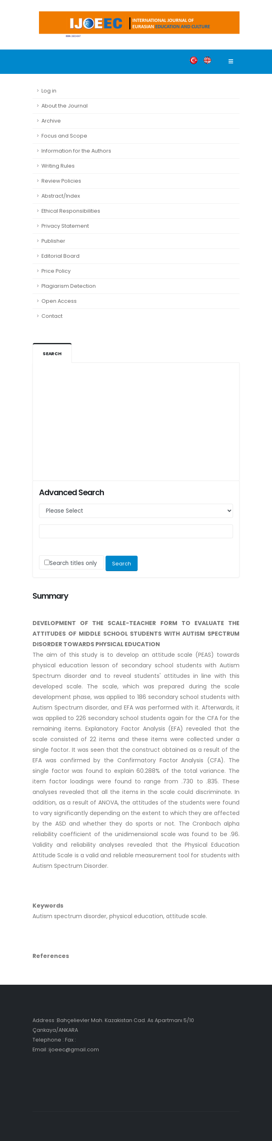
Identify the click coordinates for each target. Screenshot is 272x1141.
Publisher (53, 240)
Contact (52, 316)
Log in (48, 90)
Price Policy (56, 270)
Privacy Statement (65, 225)
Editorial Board (60, 255)
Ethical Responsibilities (70, 210)
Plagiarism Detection (68, 286)
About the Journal (64, 105)
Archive (51, 120)
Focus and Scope (64, 135)
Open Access (59, 301)
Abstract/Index (60, 195)
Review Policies (61, 180)
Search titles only (73, 563)
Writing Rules (58, 165)
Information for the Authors (76, 150)
